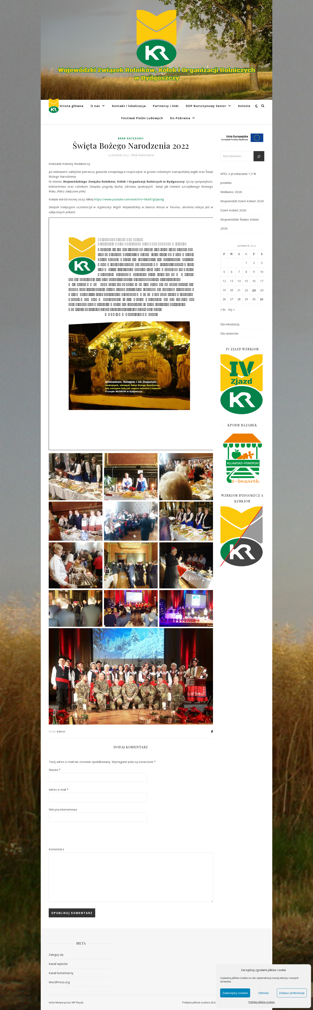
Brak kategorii (131, 138)
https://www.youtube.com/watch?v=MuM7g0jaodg (129, 199)
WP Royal (77, 1002)
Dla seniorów (229, 333)
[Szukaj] (259, 156)
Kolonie (244, 106)
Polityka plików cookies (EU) (198, 1002)
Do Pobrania (180, 118)
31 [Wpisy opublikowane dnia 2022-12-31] (261, 299)
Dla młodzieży (230, 324)
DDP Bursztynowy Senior (206, 106)
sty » (231, 309)
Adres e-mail (58, 789)
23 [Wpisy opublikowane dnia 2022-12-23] (254, 290)
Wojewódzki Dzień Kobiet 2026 (242, 201)
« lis (223, 309)
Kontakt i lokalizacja (129, 106)
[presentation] (79, 834)
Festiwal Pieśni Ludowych (142, 118)
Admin (61, 731)
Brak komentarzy (142, 155)
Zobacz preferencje (292, 993)
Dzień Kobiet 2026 (233, 210)
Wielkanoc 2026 (231, 192)
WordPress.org (59, 982)
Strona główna (71, 106)
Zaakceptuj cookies (235, 993)
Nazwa (54, 770)
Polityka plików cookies (262, 1002)
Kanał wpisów (58, 964)
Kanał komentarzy (61, 973)
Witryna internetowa (63, 809)
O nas (95, 106)
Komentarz (56, 849)
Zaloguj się (56, 955)
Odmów (263, 993)
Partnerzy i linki (166, 106)
